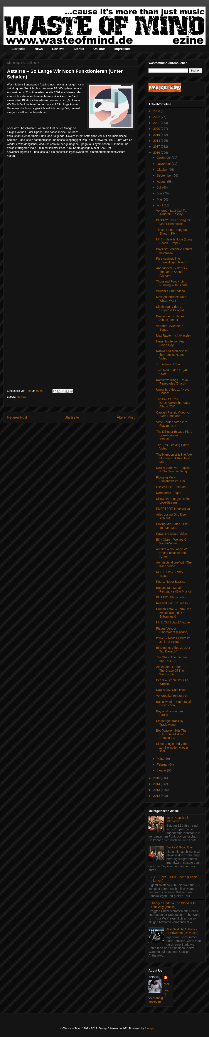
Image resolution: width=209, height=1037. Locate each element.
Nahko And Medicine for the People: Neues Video (172, 354)
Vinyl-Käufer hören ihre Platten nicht (171, 423)
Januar (162, 770)
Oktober (163, 169)
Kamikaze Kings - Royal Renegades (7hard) (172, 381)
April (160, 205)
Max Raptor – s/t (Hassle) (173, 335)
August (162, 181)
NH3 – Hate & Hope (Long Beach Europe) (174, 241)
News (39, 49)
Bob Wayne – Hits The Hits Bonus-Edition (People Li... (171, 734)
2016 (157, 152)
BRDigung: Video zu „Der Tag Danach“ (173, 649)
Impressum (122, 49)
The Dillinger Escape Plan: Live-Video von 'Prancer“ (174, 435)
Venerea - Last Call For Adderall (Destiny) (171, 212)
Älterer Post (126, 417)
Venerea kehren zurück (171, 695)
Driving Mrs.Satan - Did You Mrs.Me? (172, 526)
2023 (157, 111)
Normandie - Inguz (168, 493)
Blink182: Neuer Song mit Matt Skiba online (173, 222)
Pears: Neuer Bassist (170, 581)
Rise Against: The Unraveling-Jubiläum (171, 260)
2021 (157, 122)
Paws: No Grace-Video (171, 533)
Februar (162, 764)
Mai (159, 199)
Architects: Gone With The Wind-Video (174, 564)
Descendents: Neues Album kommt (170, 318)
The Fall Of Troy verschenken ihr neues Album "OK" (173, 402)
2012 (157, 795)
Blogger (149, 1028)
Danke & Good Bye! (180, 847)
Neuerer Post (17, 417)
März (160, 758)
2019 (157, 134)
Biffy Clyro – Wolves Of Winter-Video (171, 541)
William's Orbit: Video (170, 291)
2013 (157, 790)
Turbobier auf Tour (168, 364)
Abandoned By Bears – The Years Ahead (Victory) (171, 271)
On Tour (99, 49)
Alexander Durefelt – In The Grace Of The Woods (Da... (171, 670)
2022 (157, 117)
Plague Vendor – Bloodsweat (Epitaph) (172, 630)
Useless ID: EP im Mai (171, 487)
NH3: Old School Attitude (173, 622)
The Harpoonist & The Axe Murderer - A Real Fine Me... (174, 458)
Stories (79, 49)
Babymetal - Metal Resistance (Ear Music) (173, 589)
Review (21, 396)
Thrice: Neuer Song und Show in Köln (172, 231)
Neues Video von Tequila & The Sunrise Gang (173, 469)
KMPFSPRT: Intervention (173, 508)
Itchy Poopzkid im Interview (178, 819)
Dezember (164, 157)
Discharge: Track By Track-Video (169, 722)
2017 (157, 146)
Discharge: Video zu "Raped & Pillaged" (170, 308)
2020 (157, 128)
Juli (159, 187)
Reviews (58, 49)
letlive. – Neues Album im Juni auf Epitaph (173, 640)
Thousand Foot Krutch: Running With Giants (171, 283)
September (164, 175)
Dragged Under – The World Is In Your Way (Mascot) (173, 905)
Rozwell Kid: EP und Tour (173, 603)
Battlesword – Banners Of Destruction (173, 703)
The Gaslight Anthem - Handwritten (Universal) (182, 931)
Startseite (18, 49)
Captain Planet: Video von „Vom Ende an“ (173, 414)
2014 (157, 784)
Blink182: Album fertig (170, 597)
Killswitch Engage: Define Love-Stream (173, 500)
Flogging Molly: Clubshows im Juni (170, 479)
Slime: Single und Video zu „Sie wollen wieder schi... (172, 747)
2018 (157, 140)
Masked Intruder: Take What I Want (171, 298)
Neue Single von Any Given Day (170, 343)
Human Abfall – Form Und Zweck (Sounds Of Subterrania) (173, 612)
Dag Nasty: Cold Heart (171, 689)
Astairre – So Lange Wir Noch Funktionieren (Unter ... (172, 552)
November (164, 163)
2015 (157, 778)
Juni (160, 193)
